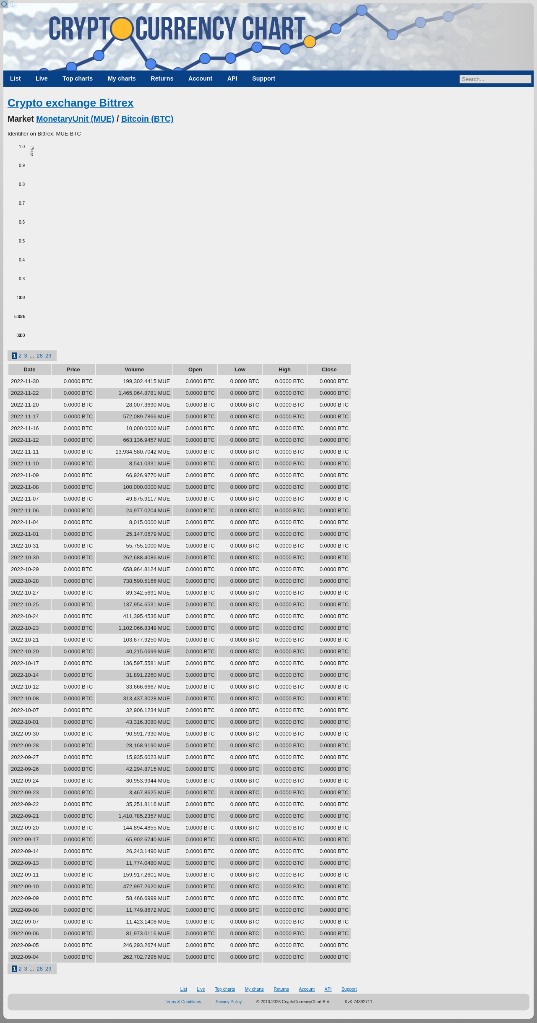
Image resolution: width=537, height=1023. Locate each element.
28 (40, 355)
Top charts (78, 78)
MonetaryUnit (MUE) (75, 118)
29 (48, 355)
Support (263, 78)
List (15, 78)
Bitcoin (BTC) (147, 118)
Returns (162, 78)
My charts (122, 78)
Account (200, 78)
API (232, 78)
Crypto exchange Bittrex (71, 103)
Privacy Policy (229, 1002)
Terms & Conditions (183, 1002)
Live (42, 78)
